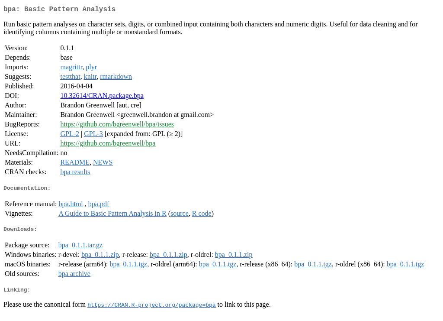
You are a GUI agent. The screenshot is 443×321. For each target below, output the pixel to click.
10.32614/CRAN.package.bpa (101, 97)
